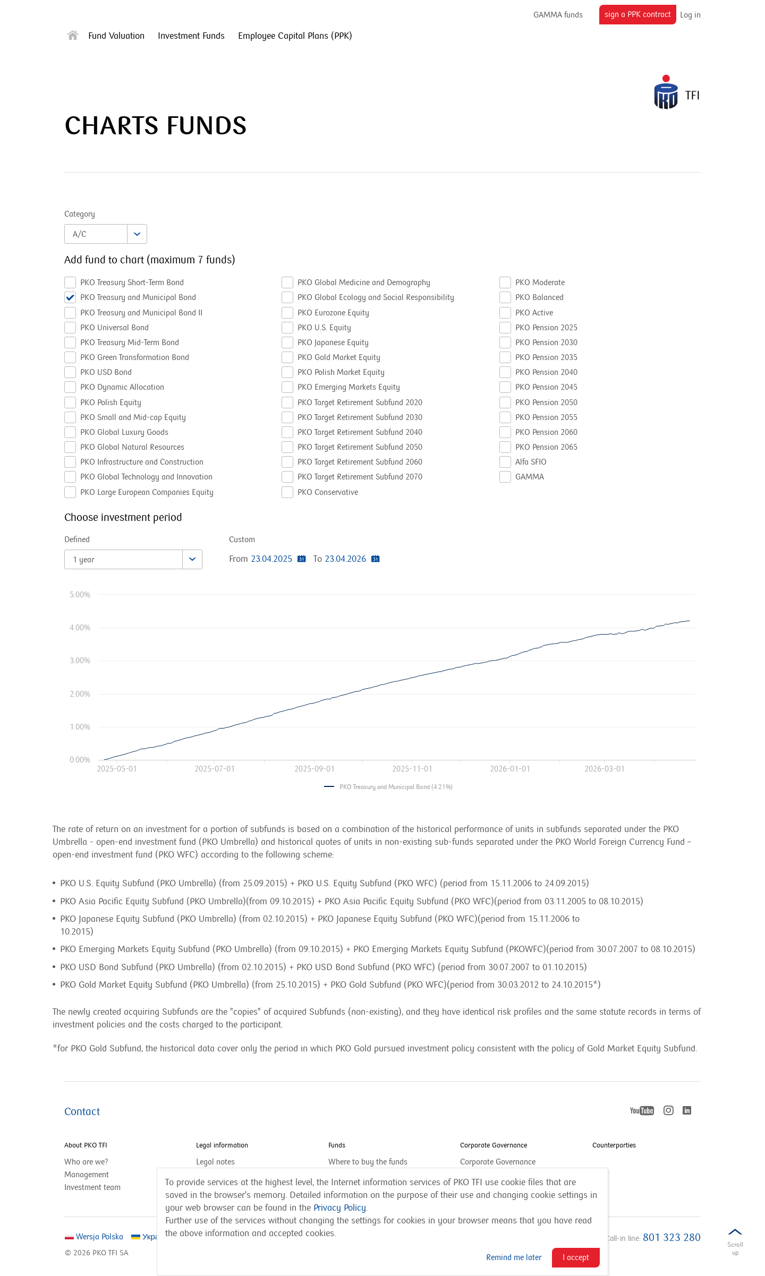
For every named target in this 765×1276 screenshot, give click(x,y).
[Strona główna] (72, 37)
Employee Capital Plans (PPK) (295, 36)
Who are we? (86, 1162)
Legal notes (215, 1162)
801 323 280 (672, 1237)
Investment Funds (191, 36)
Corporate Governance (493, 1145)
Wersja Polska (94, 1236)
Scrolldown (735, 1251)
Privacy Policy (339, 1208)
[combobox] (105, 234)
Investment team (92, 1187)
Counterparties (614, 1145)
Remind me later (513, 1257)
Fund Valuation (116, 36)
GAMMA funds (558, 15)
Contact (82, 1112)
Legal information (222, 1145)
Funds (336, 1145)
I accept (576, 1257)
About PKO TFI (85, 1145)
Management (86, 1174)
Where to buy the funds (367, 1162)
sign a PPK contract (640, 16)
